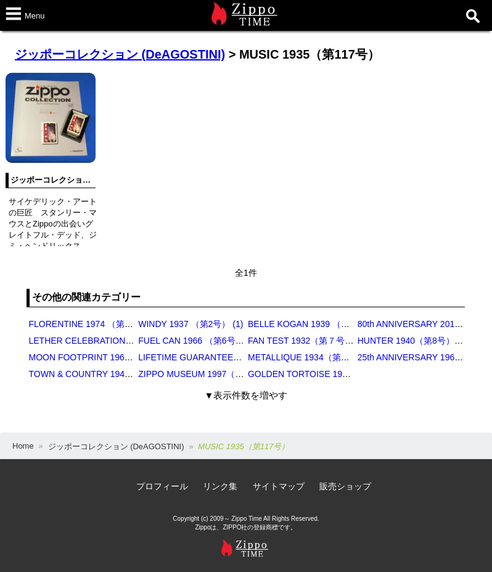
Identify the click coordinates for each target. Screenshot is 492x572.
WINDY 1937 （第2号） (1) (190, 324)
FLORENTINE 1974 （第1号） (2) (93, 324)
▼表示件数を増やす (246, 395)
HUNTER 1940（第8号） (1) (412, 341)
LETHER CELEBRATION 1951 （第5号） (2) (115, 341)
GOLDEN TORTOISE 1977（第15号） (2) (328, 374)
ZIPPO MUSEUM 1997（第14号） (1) (211, 374)
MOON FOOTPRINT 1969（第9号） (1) (104, 357)
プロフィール (162, 486)
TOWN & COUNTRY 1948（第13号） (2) (107, 374)
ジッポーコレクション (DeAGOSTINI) (120, 54)
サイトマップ (279, 486)
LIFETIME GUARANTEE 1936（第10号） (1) (225, 357)
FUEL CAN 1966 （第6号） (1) (197, 341)
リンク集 (220, 486)
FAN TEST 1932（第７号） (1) (307, 341)
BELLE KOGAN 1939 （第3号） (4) (316, 324)
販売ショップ (345, 486)
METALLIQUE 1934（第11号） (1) (314, 357)
